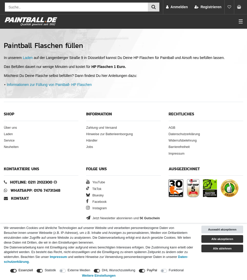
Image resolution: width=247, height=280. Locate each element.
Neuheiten (11, 147)
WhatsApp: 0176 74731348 (35, 190)
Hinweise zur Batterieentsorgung (109, 134)
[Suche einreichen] (153, 7)
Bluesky (95, 195)
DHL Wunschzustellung (118, 270)
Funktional (176, 270)
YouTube (95, 182)
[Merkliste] (229, 7)
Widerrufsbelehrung (183, 140)
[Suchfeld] (76, 7)
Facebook (96, 202)
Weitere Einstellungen (99, 275)
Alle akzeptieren (222, 239)
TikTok (93, 189)
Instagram (96, 208)
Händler (91, 140)
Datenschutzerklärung (184, 134)
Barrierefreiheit (179, 147)
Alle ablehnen (222, 248)
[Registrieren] (208, 7)
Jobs (89, 147)
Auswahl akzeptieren (222, 229)
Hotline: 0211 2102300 (31, 182)
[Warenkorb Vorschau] (240, 7)
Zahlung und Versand (101, 127)
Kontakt (20, 198)
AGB (172, 127)
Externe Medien (79, 270)
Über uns (10, 127)
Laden (28, 58)
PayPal (152, 270)
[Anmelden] (177, 7)
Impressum (176, 153)
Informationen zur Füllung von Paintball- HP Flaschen (49, 85)
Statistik (50, 270)
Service (9, 140)
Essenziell (25, 270)
